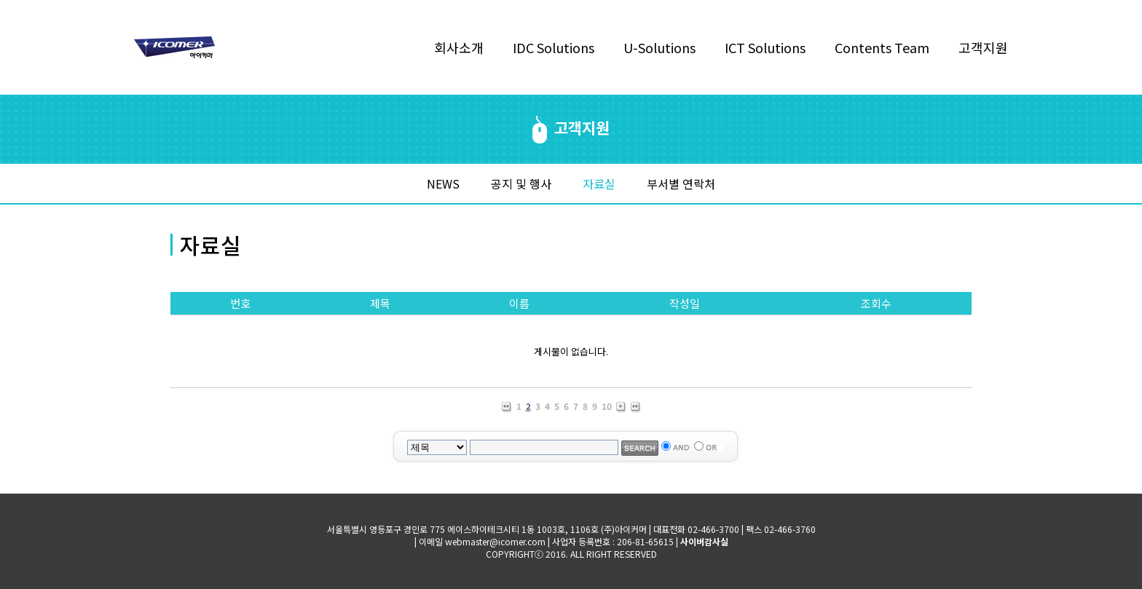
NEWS (443, 183)
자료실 (599, 183)
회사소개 (459, 47)
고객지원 (983, 47)
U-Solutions (659, 47)
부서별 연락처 (681, 183)
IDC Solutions (553, 47)
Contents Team (882, 47)
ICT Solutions (765, 47)
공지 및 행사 (521, 183)
